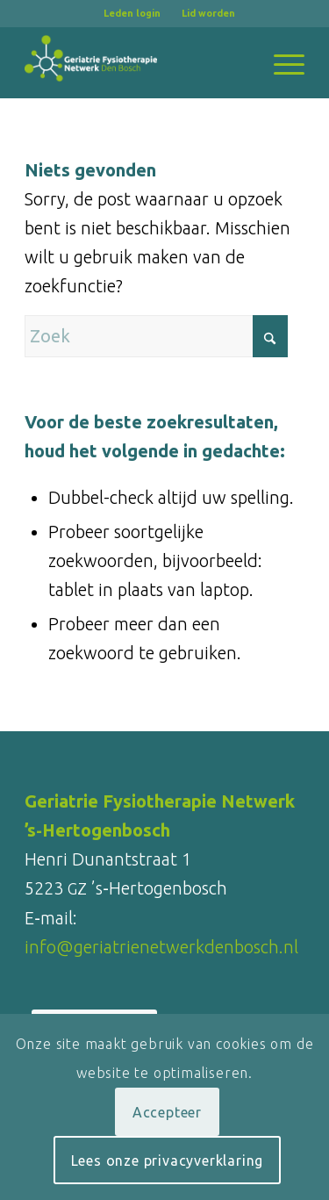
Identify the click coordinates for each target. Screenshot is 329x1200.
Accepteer (167, 1112)
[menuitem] (132, 13)
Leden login (132, 13)
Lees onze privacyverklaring (167, 1160)
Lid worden (208, 13)
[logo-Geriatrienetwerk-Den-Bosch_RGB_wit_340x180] (136, 62)
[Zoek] (156, 336)
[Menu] (280, 62)
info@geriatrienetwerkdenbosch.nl (161, 947)
